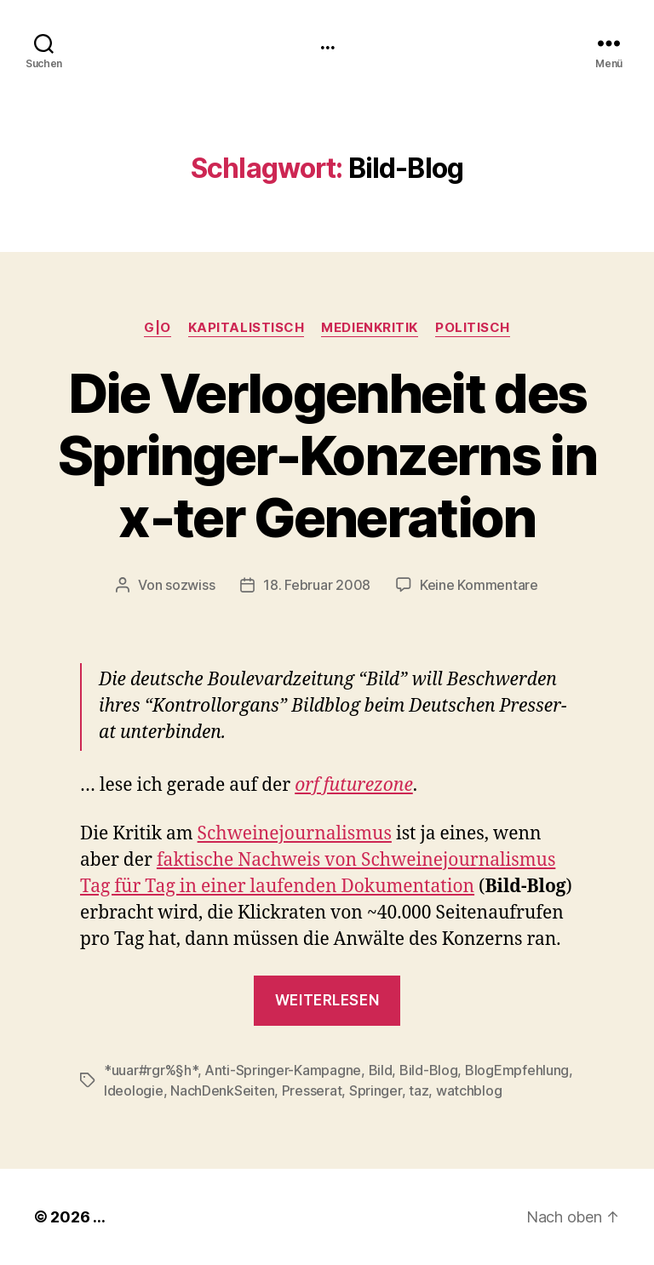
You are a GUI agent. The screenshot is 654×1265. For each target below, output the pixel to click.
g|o (157, 327)
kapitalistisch (246, 327)
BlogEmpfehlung (517, 1070)
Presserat (312, 1090)
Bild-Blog (428, 1070)
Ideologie (134, 1090)
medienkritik (369, 327)
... (327, 42)
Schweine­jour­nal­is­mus (295, 833)
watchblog (469, 1090)
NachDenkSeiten (222, 1090)
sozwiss (190, 584)
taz (418, 1090)
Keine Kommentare (479, 584)
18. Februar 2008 (316, 584)
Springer (375, 1090)
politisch (472, 327)
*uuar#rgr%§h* (151, 1070)
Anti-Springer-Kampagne (282, 1070)
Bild (381, 1070)
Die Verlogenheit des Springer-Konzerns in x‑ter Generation (327, 455)
